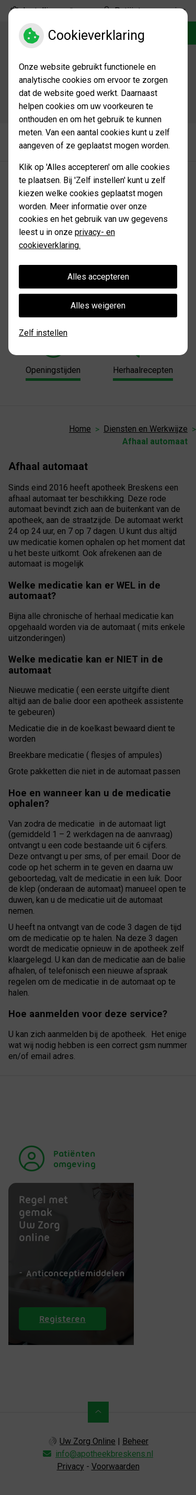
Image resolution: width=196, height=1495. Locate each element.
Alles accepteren (98, 277)
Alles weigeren (98, 306)
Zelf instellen (43, 333)
